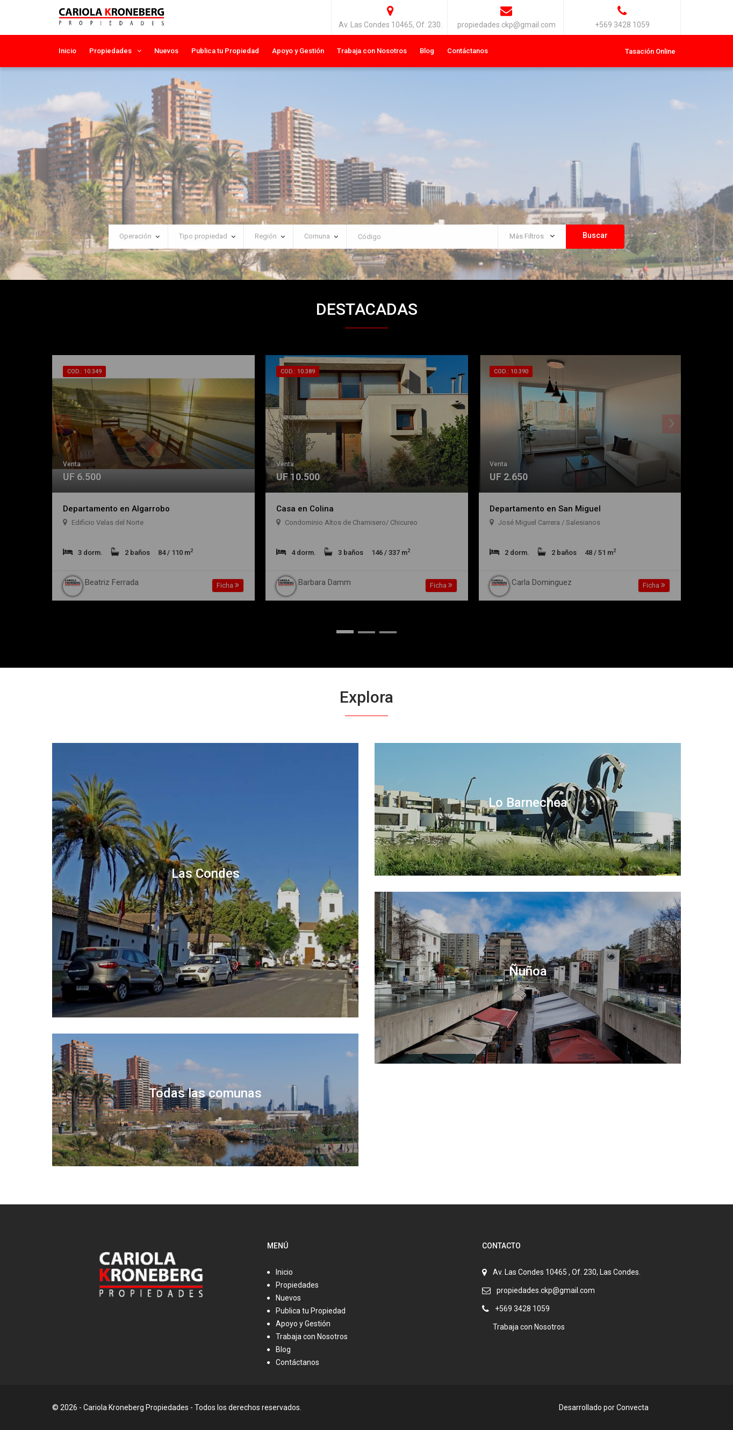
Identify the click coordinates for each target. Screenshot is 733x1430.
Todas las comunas (205, 1093)
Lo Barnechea (528, 803)
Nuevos (166, 51)
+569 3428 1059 (522, 1308)
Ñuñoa (528, 971)
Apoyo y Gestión (298, 51)
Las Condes (205, 873)
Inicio (67, 51)
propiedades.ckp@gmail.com (546, 1290)
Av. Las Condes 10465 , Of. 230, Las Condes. (567, 1272)
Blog (427, 51)
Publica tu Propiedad (225, 51)
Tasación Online (650, 51)
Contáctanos (467, 51)
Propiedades (110, 51)
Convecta (632, 1407)
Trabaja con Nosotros (372, 51)
